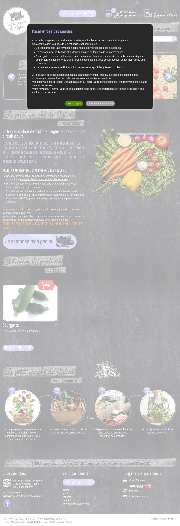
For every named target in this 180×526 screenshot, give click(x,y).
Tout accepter (74, 103)
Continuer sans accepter (100, 103)
